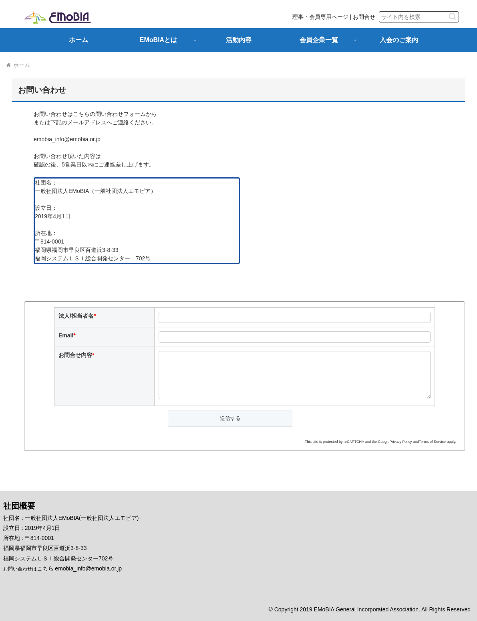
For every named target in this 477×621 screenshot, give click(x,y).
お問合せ (364, 17)
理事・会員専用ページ (320, 17)
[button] (453, 16)
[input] (419, 16)
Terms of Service (432, 442)
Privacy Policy (401, 442)
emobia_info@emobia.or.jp (67, 139)
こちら (45, 568)
